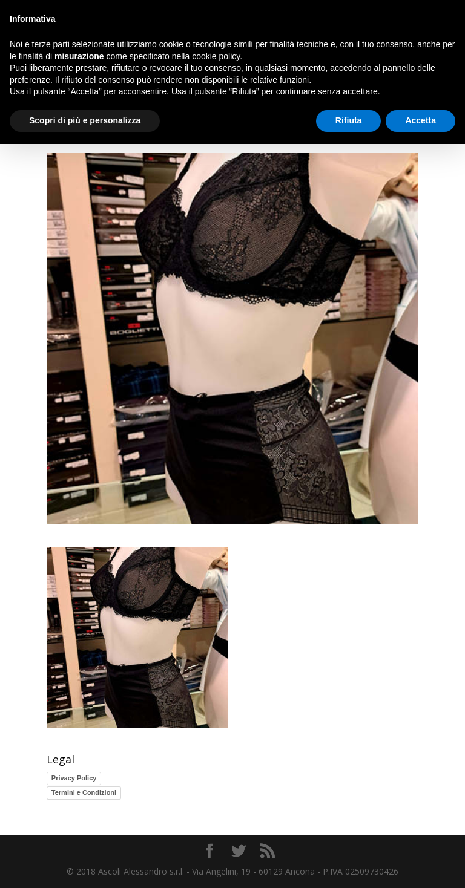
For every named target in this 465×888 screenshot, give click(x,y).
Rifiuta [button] (348, 120)
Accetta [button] (420, 120)
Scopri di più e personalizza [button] (84, 120)
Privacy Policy (74, 778)
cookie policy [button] (216, 56)
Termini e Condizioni (83, 792)
